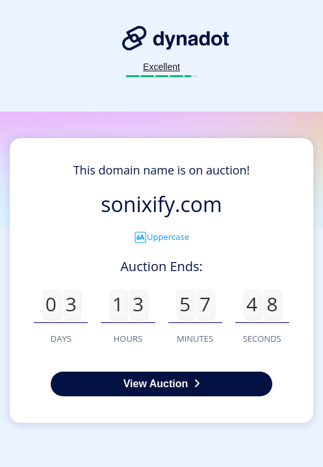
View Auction (161, 383)
